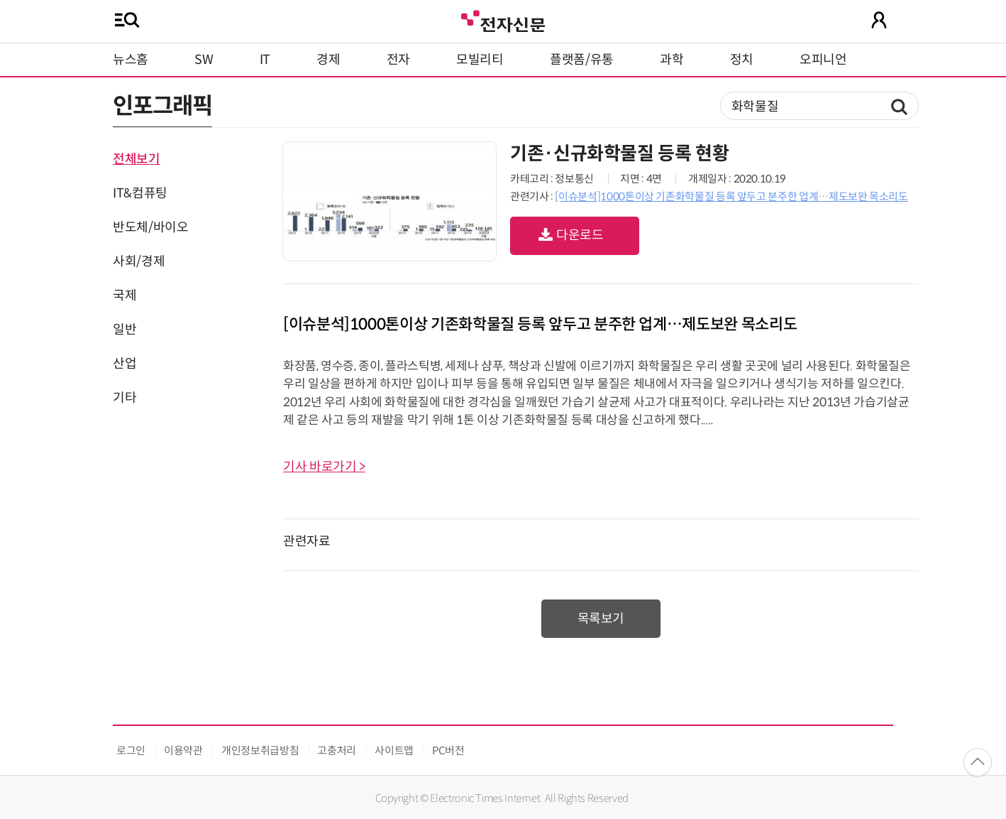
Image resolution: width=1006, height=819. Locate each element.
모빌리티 (480, 59)
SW (203, 59)
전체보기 (136, 159)
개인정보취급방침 (260, 750)
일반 (124, 329)
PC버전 (448, 750)
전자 (398, 59)
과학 (671, 59)
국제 (124, 295)
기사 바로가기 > (324, 466)
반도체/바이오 (150, 227)
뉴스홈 (130, 59)
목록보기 (601, 619)
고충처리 (336, 750)
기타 (124, 398)
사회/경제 (139, 261)
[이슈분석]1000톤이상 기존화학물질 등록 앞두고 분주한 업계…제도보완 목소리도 (731, 196)
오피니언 (823, 59)
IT (265, 59)
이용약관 (183, 750)
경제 (328, 59)
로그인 (130, 750)
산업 (124, 363)
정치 (741, 59)
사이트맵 (394, 750)
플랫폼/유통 (582, 59)
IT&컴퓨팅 (140, 193)
